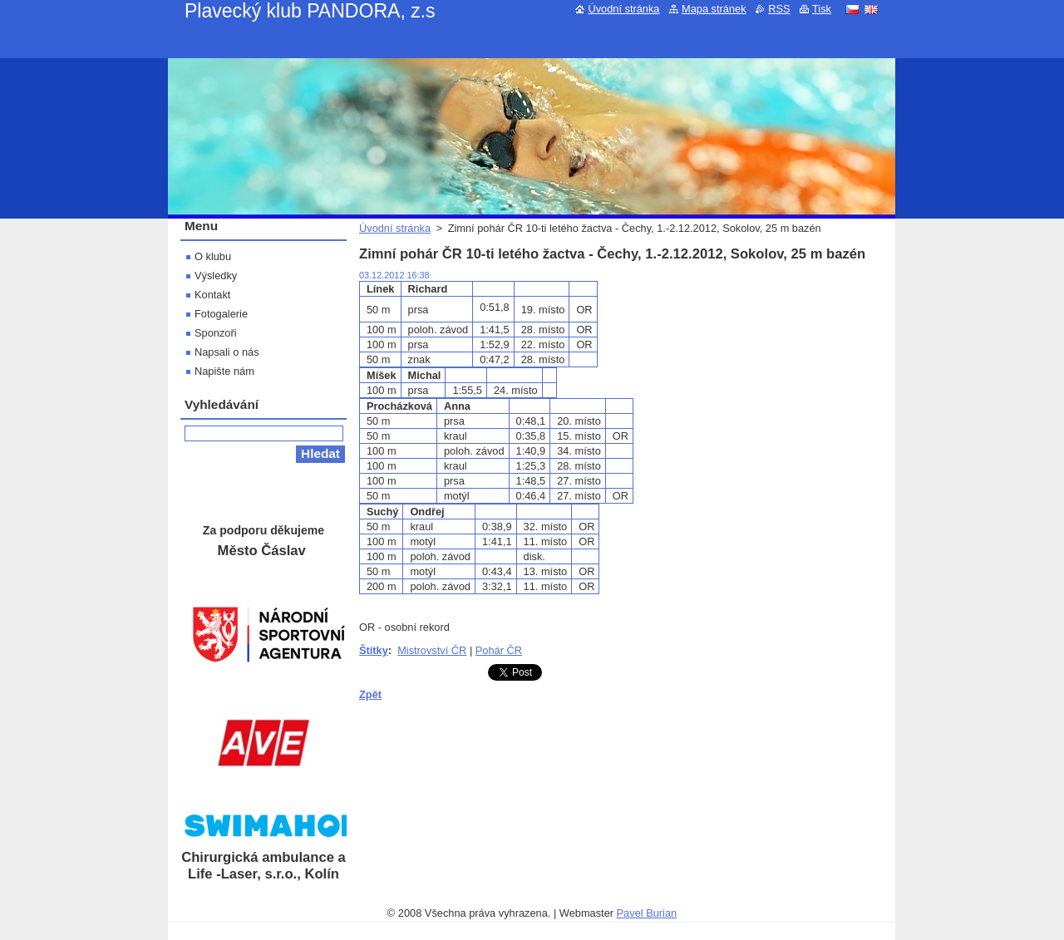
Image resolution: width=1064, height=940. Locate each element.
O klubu (213, 256)
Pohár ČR (498, 650)
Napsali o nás (227, 352)
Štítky (373, 650)
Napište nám (224, 371)
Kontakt (212, 294)
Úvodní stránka (395, 228)
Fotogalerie (221, 314)
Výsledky (216, 275)
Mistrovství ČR (431, 650)
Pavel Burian (647, 913)
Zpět (370, 694)
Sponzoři (216, 333)
